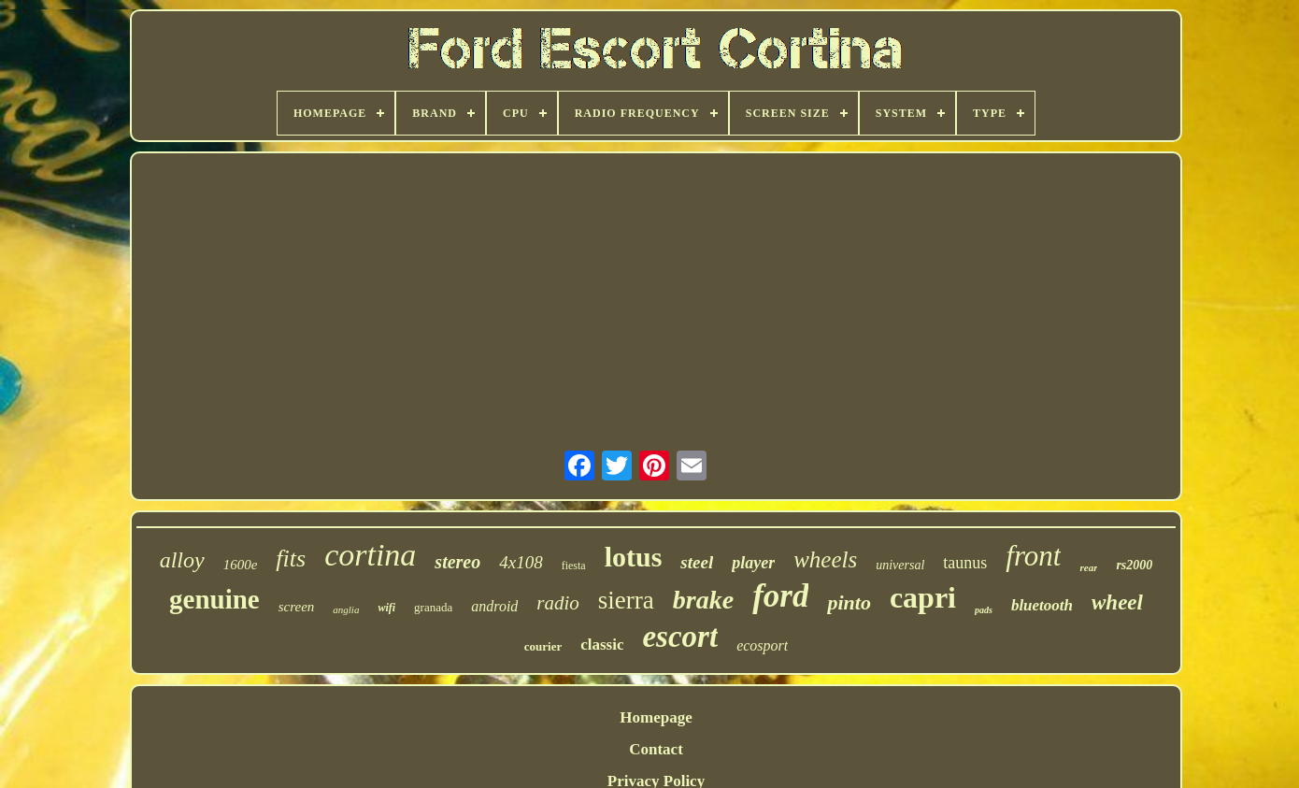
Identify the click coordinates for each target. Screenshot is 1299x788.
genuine (214, 599)
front (1033, 555)
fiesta (574, 565)
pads (983, 610)
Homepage (656, 717)
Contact (656, 749)
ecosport (762, 645)
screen (296, 606)
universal (900, 565)
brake (703, 599)
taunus (965, 562)
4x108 (520, 562)
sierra (626, 600)
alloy (182, 560)
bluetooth (1042, 605)
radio (557, 603)
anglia (346, 609)
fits (291, 558)
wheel (1117, 602)
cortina (370, 554)
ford (780, 596)
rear (1088, 567)
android (494, 606)
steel (696, 562)
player (753, 562)
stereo (457, 562)
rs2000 (1134, 565)
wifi (386, 607)
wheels (825, 559)
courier (543, 646)
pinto (848, 602)
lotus (634, 556)
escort (680, 636)
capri (923, 597)
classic (601, 644)
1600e (240, 564)
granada (433, 607)
